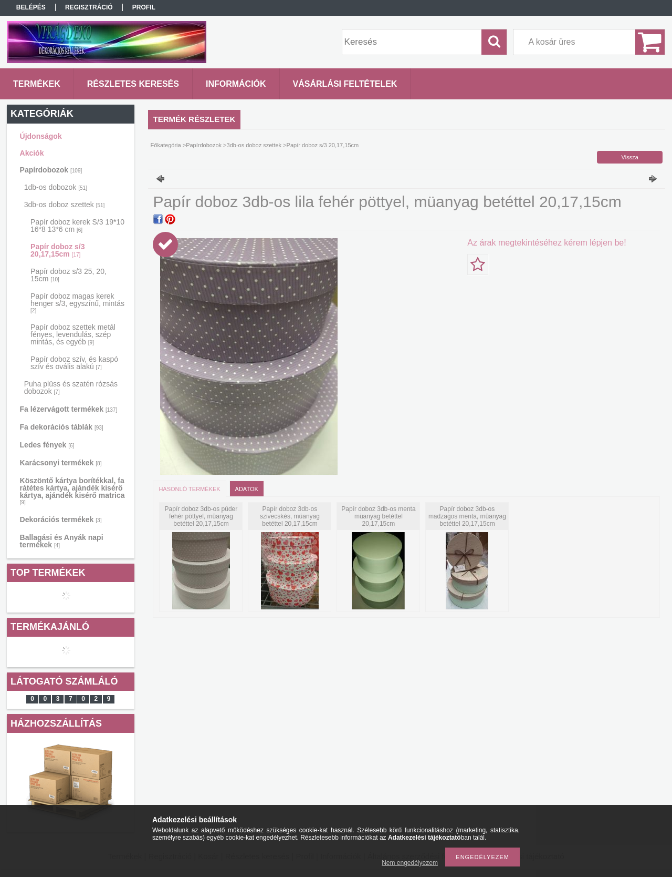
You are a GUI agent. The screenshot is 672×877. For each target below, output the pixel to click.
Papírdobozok (51, 170)
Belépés (31, 7)
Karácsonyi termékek (61, 462)
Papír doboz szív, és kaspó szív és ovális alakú (74, 363)
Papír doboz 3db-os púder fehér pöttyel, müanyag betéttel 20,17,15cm (201, 516)
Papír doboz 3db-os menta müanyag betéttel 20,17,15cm (378, 516)
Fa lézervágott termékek (69, 409)
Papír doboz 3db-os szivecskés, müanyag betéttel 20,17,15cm (290, 516)
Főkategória (166, 145)
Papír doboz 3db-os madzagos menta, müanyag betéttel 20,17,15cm (467, 516)
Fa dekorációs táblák (61, 427)
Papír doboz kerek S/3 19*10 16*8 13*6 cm (77, 225)
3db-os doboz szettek (64, 204)
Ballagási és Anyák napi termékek (61, 541)
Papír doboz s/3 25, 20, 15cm (68, 275)
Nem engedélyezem (410, 862)
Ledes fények (47, 445)
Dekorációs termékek (61, 519)
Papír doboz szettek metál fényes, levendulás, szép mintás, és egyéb (73, 334)
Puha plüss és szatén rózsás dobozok (71, 387)
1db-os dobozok (55, 187)
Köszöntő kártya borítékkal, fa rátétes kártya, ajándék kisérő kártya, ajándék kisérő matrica (72, 490)
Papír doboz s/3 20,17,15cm (57, 250)
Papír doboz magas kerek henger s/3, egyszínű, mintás (77, 302)
